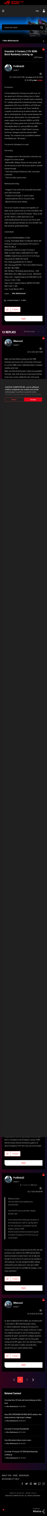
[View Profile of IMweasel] (18, 341)
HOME (15, 1475)
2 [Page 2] (26, 1379)
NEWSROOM (24, 1475)
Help (37, 11)
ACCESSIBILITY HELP (10, 1479)
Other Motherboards (11, 41)
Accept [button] (33, 399)
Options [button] (43, 41)
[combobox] (23, 27)
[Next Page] (32, 1380)
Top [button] (3, 1510)
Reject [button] (14, 399)
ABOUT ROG (6, 1475)
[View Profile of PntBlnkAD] (18, 66)
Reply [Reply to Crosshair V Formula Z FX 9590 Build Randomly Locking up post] (23, 318)
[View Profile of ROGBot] (39, 80)
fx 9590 (23, 300)
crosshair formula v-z (13, 300)
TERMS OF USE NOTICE (16, 1493)
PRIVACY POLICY (31, 1493)
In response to (29, 1185)
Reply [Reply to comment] (23, 1163)
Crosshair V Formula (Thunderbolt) (17, 1429)
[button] (8, 309)
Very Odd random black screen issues (18, 1440)
